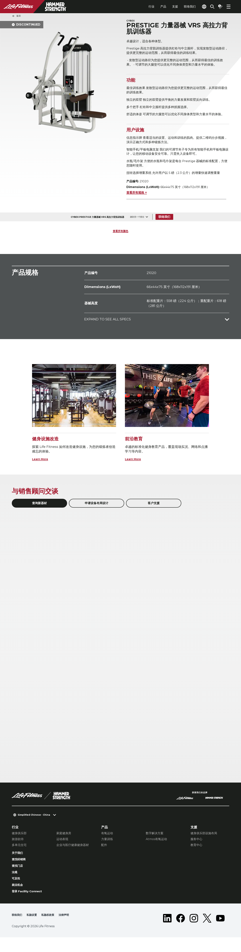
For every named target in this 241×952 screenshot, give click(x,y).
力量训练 (107, 849)
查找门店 (18, 878)
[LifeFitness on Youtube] (220, 932)
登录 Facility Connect (30, 906)
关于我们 (18, 863)
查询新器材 (39, 513)
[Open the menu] (228, 6)
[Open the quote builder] (219, 6)
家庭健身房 (63, 843)
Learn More (42, 469)
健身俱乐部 (19, 843)
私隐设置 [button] (34, 930)
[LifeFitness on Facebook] (180, 932)
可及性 (17, 892)
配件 (104, 855)
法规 (15, 885)
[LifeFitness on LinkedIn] (167, 932)
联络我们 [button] (18, 930)
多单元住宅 (19, 855)
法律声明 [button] (69, 930)
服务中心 (196, 849)
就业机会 (18, 899)
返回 (16, 16)
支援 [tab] (167, 6)
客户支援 (154, 513)
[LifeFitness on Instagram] (193, 932)
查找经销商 (20, 870)
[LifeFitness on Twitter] (207, 932)
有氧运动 (107, 843)
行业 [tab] (143, 6)
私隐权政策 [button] (51, 930)
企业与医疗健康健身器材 (72, 855)
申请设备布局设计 (96, 513)
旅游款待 (18, 849)
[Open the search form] (209, 6)
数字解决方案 (154, 843)
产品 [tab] (155, 6)
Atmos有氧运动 (156, 849)
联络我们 (181, 6)
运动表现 (62, 849)
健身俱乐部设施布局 (204, 843)
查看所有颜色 (120, 241)
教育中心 (196, 855)
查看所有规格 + (136, 202)
